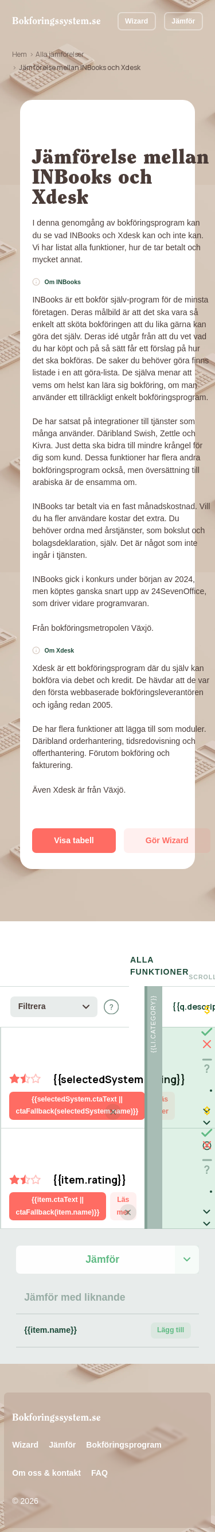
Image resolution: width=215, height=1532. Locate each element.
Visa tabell (73, 840)
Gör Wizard (167, 840)
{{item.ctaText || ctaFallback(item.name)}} (58, 1206)
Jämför (183, 21)
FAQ (99, 1472)
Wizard (136, 21)
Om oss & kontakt (46, 1472)
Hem (19, 54)
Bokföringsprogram (124, 1444)
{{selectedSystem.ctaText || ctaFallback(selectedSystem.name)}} (77, 1105)
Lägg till (170, 1330)
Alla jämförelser (60, 54)
